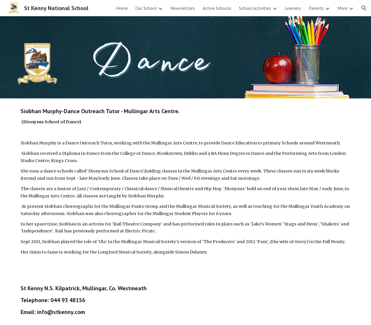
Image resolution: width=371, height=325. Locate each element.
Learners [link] (293, 8)
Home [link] (122, 8)
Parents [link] (316, 8)
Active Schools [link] (217, 8)
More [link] (342, 8)
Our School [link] (146, 8)
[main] (185, 187)
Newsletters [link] (182, 8)
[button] (364, 8)
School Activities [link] (255, 8)
